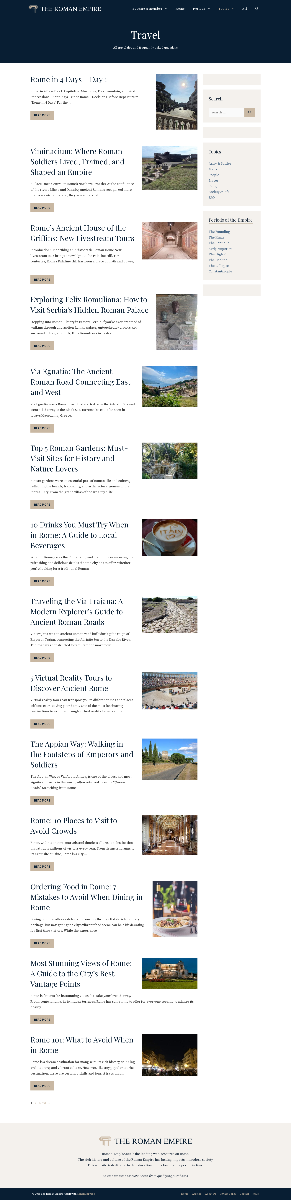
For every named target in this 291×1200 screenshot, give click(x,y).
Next (44, 1103)
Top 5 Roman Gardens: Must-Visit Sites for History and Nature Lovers (79, 458)
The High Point (220, 254)
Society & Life (219, 192)
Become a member (152, 9)
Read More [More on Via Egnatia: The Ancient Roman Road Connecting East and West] (42, 428)
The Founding (219, 232)
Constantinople (220, 271)
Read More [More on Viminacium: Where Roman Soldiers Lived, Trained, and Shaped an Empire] (42, 208)
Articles (196, 1194)
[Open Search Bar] (256, 9)
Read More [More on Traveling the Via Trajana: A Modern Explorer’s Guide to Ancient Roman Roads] (42, 658)
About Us (210, 1194)
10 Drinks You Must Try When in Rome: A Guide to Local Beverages (79, 534)
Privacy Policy (228, 1194)
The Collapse (219, 266)
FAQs (256, 1194)
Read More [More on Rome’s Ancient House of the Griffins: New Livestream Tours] (42, 280)
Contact (244, 1194)
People (214, 175)
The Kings (216, 237)
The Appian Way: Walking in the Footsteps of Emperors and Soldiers (81, 754)
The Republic (219, 243)
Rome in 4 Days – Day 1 (68, 79)
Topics (228, 9)
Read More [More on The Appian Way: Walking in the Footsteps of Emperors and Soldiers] (42, 800)
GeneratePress (86, 1194)
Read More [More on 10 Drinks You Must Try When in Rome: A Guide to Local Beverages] (42, 581)
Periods (204, 9)
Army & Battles (220, 163)
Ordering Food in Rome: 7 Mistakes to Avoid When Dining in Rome (86, 896)
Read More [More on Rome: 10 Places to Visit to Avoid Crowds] (42, 867)
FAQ (212, 198)
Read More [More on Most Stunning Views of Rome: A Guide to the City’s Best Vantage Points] (42, 1020)
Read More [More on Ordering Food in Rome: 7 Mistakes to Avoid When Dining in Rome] (42, 943)
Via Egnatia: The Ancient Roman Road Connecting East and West (80, 381)
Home (180, 9)
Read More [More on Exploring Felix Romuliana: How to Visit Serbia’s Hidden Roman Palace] (42, 346)
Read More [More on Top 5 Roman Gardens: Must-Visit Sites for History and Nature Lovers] (42, 505)
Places (213, 180)
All (244, 9)
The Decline (218, 260)
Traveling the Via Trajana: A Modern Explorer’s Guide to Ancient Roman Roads (76, 611)
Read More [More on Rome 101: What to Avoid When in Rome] (42, 1086)
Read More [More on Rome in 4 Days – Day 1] (42, 115)
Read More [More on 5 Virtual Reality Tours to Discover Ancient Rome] (42, 724)
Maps (213, 169)
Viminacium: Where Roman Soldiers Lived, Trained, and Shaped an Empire (77, 161)
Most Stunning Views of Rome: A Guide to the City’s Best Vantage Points (81, 973)
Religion (215, 186)
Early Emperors (220, 249)
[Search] (249, 112)
